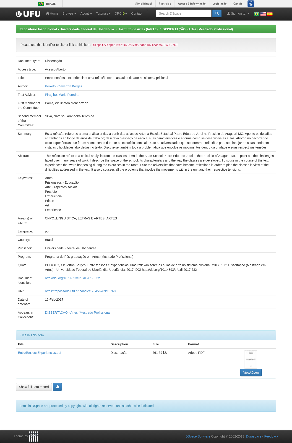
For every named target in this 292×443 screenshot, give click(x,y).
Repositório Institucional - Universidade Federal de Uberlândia (66, 29)
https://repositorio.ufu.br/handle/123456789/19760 (80, 291)
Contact (136, 13)
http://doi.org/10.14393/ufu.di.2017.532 (72, 278)
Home (52, 13)
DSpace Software (197, 436)
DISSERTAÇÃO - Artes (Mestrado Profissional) (198, 29)
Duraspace (253, 436)
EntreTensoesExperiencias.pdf (39, 352)
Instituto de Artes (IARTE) (138, 29)
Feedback (271, 436)
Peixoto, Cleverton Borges (63, 86)
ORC (121, 13)
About (86, 13)
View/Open (251, 372)
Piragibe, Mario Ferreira (61, 94)
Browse (69, 13)
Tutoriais (103, 13)
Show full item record (34, 387)
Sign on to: (238, 13)
